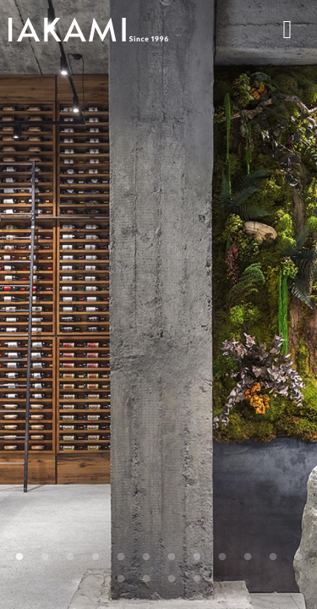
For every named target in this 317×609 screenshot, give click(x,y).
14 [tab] (146, 579)
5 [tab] (120, 557)
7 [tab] (171, 557)
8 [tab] (197, 557)
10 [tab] (247, 557)
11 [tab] (273, 557)
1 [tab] (19, 557)
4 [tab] (95, 557)
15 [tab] (171, 579)
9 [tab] (222, 557)
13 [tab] (120, 579)
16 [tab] (197, 579)
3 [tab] (70, 557)
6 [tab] (146, 557)
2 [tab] (44, 557)
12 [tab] (298, 557)
